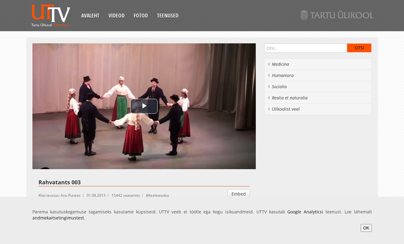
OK (366, 228)
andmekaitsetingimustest (58, 218)
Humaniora (280, 75)
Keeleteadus (158, 195)
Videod (117, 15)
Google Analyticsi (305, 212)
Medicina (278, 64)
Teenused (168, 15)
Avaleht (90, 15)
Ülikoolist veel (283, 109)
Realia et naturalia (287, 98)
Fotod (141, 15)
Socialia (277, 86)
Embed (239, 194)
